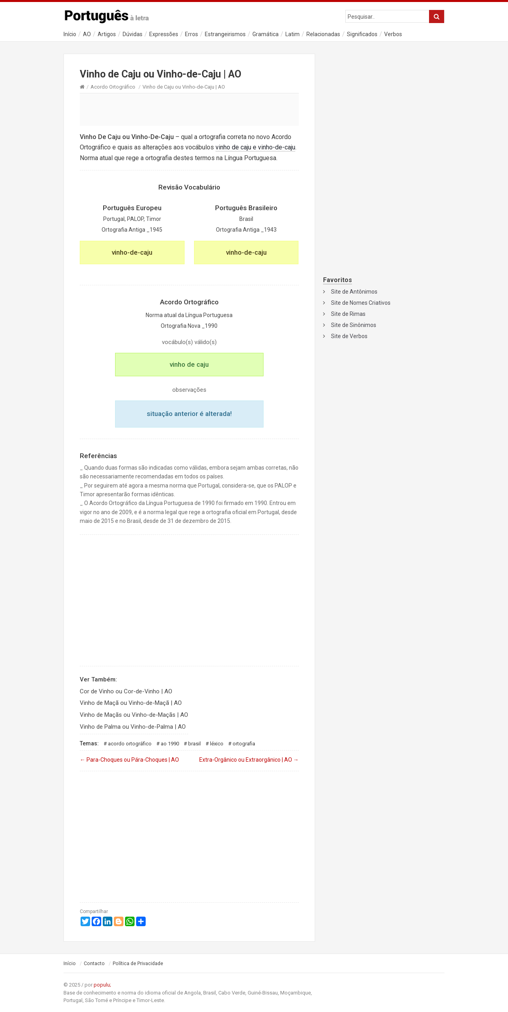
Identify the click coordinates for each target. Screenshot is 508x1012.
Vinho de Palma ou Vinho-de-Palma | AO (133, 726)
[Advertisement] (189, 109)
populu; (102, 985)
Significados (362, 34)
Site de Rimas (348, 314)
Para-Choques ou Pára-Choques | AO (129, 760)
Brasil (194, 743)
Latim (292, 34)
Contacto (94, 963)
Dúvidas (132, 34)
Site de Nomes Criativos (361, 303)
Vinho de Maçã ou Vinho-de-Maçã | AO (131, 702)
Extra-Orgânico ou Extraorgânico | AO (249, 760)
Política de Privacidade (138, 963)
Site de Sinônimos (353, 325)
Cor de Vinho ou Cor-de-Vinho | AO (126, 691)
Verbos (393, 34)
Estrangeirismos (225, 34)
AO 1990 (170, 743)
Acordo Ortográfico (112, 87)
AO (87, 34)
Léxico (216, 743)
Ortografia (244, 743)
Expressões (163, 34)
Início (70, 34)
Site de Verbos (349, 336)
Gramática (265, 34)
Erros (191, 34)
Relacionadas (323, 34)
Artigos (107, 34)
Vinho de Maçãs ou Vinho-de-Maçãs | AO (134, 714)
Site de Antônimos (354, 291)
